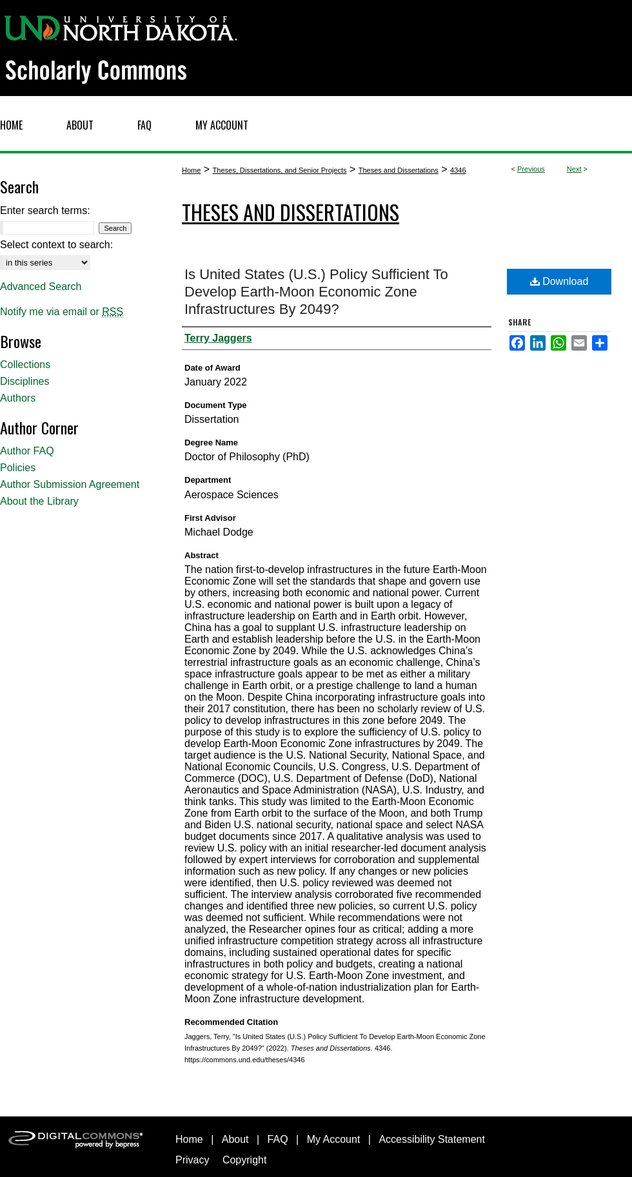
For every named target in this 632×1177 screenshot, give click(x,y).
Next (574, 169)
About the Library (39, 501)
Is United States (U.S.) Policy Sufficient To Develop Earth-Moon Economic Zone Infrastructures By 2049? (316, 291)
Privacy (192, 1159)
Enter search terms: (45, 210)
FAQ (278, 1139)
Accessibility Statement (432, 1139)
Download (559, 281)
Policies (17, 467)
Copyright (244, 1159)
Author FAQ (27, 450)
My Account (333, 1139)
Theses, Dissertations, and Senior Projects (280, 170)
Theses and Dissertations (399, 170)
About (235, 1139)
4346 (458, 170)
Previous (531, 169)
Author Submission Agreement (69, 484)
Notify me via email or (61, 312)
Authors (17, 398)
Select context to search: (56, 244)
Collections (25, 364)
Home (191, 170)
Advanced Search (40, 286)
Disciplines (24, 381)
